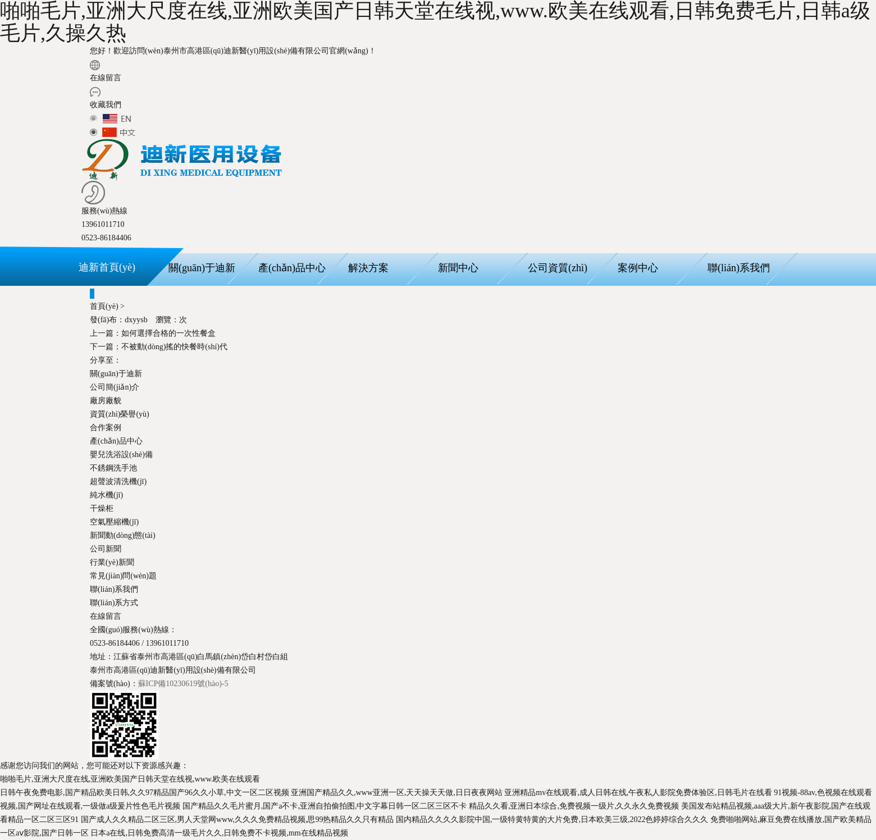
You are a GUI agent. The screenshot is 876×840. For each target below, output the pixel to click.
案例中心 (638, 267)
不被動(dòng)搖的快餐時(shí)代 (158, 347)
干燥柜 (101, 508)
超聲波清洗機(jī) (118, 481)
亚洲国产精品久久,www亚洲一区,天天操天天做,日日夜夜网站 (397, 792)
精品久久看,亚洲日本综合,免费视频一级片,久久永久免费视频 (574, 806)
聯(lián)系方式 (114, 603)
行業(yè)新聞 (112, 562)
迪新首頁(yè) (107, 267)
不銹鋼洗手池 (113, 468)
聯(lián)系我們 (739, 267)
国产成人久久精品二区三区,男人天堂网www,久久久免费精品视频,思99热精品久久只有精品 (237, 819)
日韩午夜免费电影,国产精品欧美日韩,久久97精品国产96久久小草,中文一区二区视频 (144, 792)
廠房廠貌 (105, 400)
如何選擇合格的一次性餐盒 (153, 333)
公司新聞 (105, 549)
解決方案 (368, 267)
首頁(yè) (104, 306)
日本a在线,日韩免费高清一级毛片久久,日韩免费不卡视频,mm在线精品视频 (219, 833)
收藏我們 (105, 105)
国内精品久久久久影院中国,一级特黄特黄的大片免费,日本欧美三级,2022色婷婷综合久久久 (552, 819)
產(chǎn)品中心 (292, 267)
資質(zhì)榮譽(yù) (119, 414)
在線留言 (105, 78)
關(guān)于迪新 (201, 267)
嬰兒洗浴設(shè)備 (121, 454)
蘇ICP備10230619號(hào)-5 (183, 683)
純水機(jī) (106, 495)
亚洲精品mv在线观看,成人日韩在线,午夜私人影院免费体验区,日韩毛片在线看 (638, 792)
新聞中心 (458, 267)
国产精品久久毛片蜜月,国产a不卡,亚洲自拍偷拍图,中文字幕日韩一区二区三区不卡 (324, 806)
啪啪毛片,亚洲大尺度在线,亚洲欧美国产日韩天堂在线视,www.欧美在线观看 (130, 779)
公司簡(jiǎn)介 (114, 387)
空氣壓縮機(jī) (114, 522)
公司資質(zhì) (557, 267)
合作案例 (105, 427)
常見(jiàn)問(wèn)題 (123, 576)
